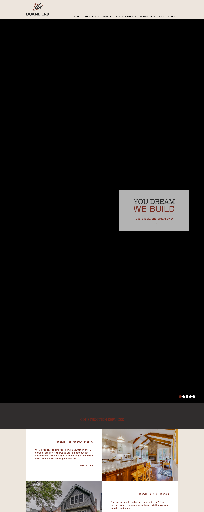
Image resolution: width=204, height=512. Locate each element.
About (76, 16)
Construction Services (102, 419)
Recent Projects (126, 16)
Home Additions (153, 494)
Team (161, 16)
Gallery (108, 16)
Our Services (91, 16)
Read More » (86, 465)
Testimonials (147, 16)
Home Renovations (74, 441)
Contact (173, 16)
